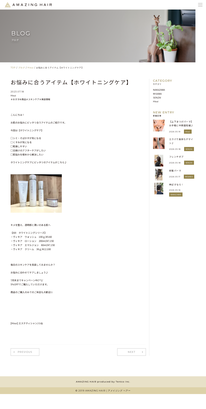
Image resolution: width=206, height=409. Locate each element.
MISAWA (157, 93)
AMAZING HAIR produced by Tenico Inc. (103, 381)
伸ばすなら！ (176, 184)
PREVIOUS (23, 351)
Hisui (13, 95)
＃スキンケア (32, 99)
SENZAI (157, 97)
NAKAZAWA (159, 89)
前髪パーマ (175, 170)
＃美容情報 (44, 99)
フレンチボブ (176, 156)
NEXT (133, 351)
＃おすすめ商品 (18, 99)
